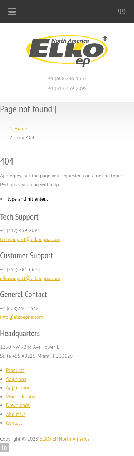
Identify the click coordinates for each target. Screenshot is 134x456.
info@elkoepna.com (21, 317)
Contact (14, 423)
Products (15, 370)
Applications (19, 387)
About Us (15, 414)
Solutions (16, 379)
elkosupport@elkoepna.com (30, 278)
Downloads (18, 405)
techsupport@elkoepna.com (30, 239)
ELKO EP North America (64, 439)
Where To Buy (20, 396)
